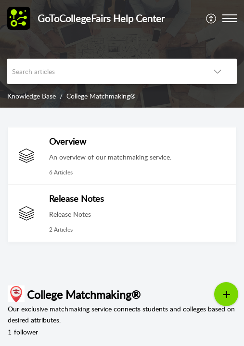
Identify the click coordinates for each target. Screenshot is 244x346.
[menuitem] (211, 18)
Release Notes (76, 198)
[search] (102, 71)
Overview (67, 141)
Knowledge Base (31, 95)
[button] (211, 18)
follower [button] (23, 331)
